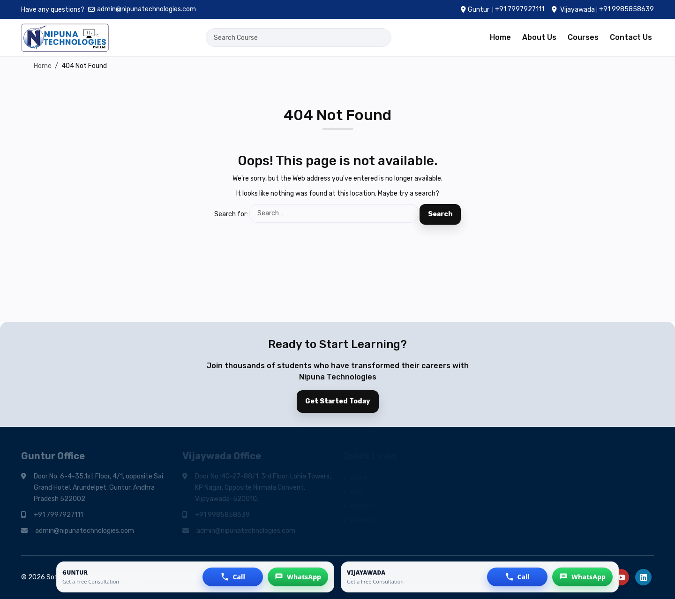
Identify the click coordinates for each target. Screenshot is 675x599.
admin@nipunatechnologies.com (142, 9)
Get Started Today (337, 401)
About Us (539, 37)
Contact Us (631, 37)
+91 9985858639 (626, 9)
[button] (232, 577)
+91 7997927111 (519, 9)
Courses (583, 37)
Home (500, 37)
